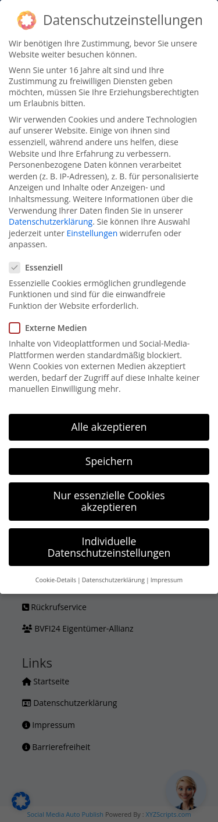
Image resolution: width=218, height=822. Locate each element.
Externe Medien (53, 327)
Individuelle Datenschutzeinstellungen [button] (109, 547)
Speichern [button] (109, 461)
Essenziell (41, 267)
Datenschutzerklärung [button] (113, 580)
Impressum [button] (167, 580)
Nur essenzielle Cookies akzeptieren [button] (109, 501)
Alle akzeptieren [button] (108, 427)
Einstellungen (92, 233)
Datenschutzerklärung (50, 221)
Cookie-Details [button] (55, 580)
